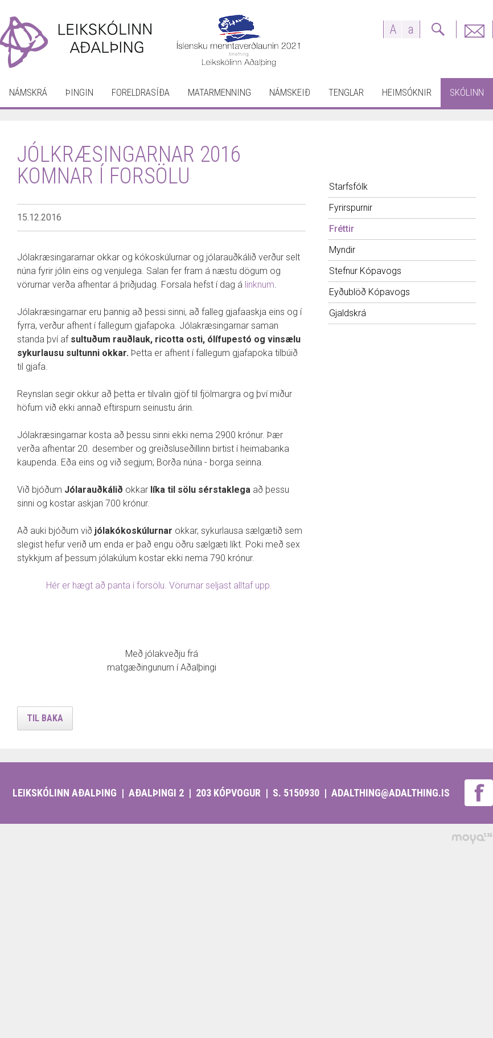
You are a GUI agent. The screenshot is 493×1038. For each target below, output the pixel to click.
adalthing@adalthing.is (390, 793)
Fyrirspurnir (474, 29)
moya (471, 838)
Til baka (45, 718)
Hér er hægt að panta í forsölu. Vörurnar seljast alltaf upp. (160, 585)
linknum (259, 284)
